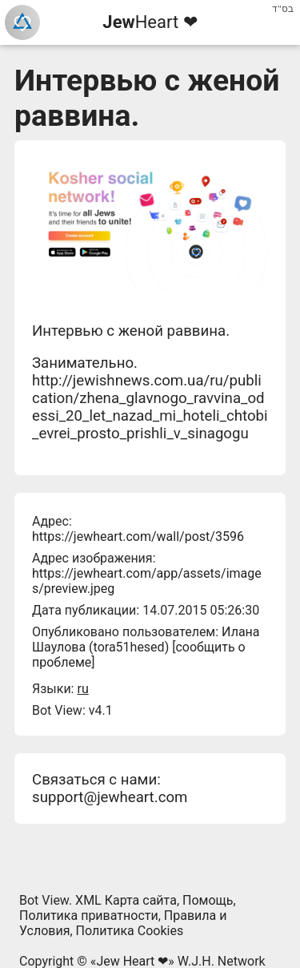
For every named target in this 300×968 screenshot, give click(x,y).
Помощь (207, 900)
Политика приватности (88, 915)
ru (82, 688)
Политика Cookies (130, 930)
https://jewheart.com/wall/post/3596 (138, 536)
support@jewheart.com (109, 797)
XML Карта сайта (126, 900)
